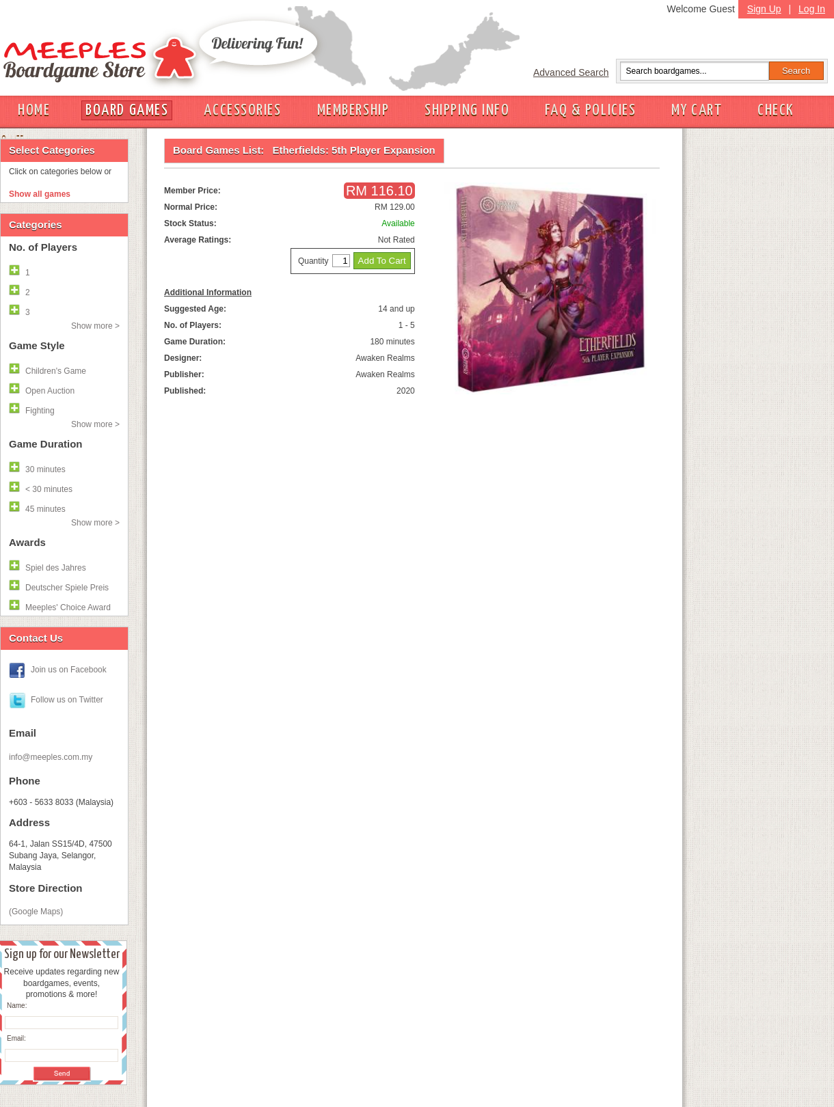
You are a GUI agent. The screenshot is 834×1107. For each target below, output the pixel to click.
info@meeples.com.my (50, 757)
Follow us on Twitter (67, 700)
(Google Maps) (36, 911)
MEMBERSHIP (353, 110)
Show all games (39, 194)
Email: (16, 1038)
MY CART (696, 110)
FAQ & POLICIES (590, 110)
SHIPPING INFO (467, 110)
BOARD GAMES (126, 110)
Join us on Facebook (69, 670)
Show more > (95, 326)
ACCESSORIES (242, 110)
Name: (17, 1005)
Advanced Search (571, 72)
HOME (34, 110)
